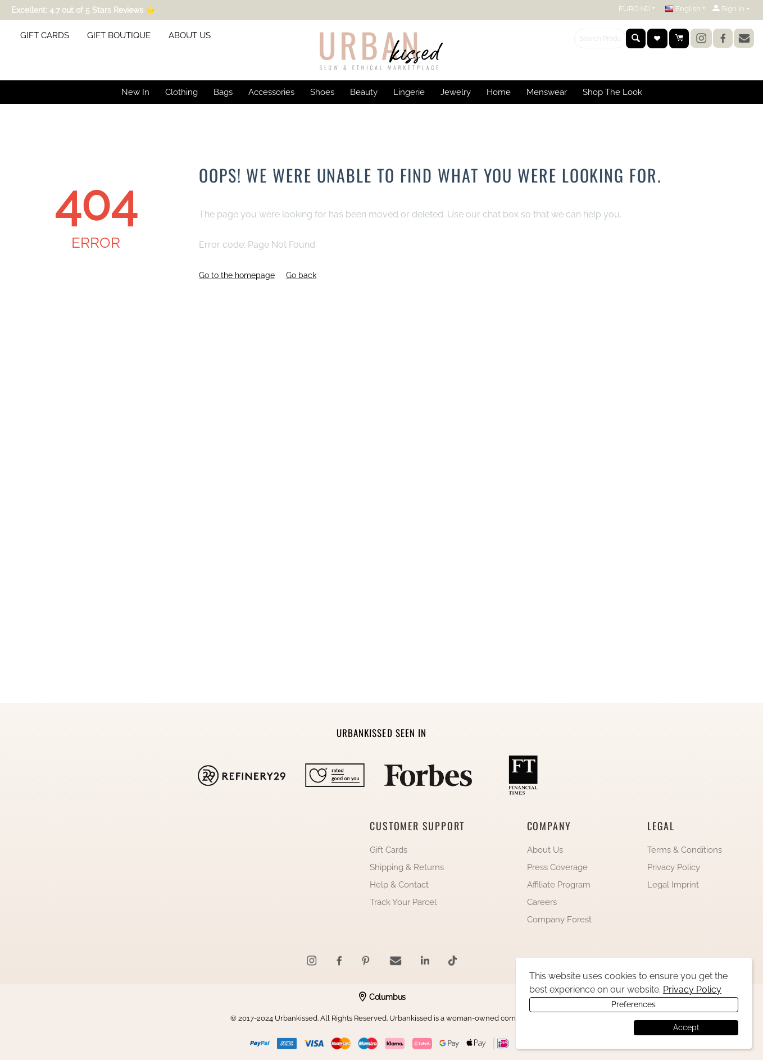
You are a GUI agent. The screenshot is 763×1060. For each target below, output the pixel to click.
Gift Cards (388, 850)
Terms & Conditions (684, 850)
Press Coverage (557, 867)
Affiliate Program (559, 885)
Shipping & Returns (407, 867)
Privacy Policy (673, 867)
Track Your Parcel (403, 902)
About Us (545, 850)
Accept (686, 1027)
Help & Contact (399, 885)
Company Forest (559, 920)
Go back (301, 275)
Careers (542, 902)
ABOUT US (190, 35)
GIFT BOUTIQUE (119, 35)
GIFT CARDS (44, 35)
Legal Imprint (673, 885)
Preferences (580, 1027)
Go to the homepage (237, 275)
